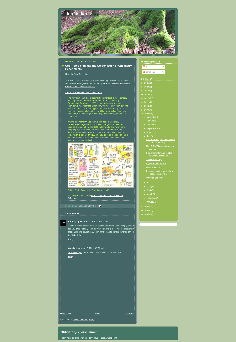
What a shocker (153, 167)
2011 (147, 102)
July (149, 136)
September (152, 128)
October (151, 125)
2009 (147, 110)
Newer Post (65, 314)
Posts (146, 67)
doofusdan (76, 13)
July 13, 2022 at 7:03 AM (92, 248)
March (150, 194)
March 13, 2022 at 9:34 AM (96, 221)
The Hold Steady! (154, 159)
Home (98, 314)
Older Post (129, 314)
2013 (147, 94)
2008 (147, 113)
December (152, 117)
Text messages (75, 252)
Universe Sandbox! (155, 178)
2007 (147, 207)
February (151, 198)
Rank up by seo (75, 221)
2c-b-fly (77, 235)
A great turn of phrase (156, 163)
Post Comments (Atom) (83, 320)
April (149, 190)
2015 (147, 91)
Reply (70, 239)
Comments (149, 72)
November (152, 121)
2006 (147, 210)
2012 (147, 98)
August (150, 132)
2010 (147, 106)
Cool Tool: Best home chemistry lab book (83, 93)
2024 (147, 87)
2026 (147, 83)
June (149, 183)
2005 (147, 214)
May (149, 186)
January (151, 202)
